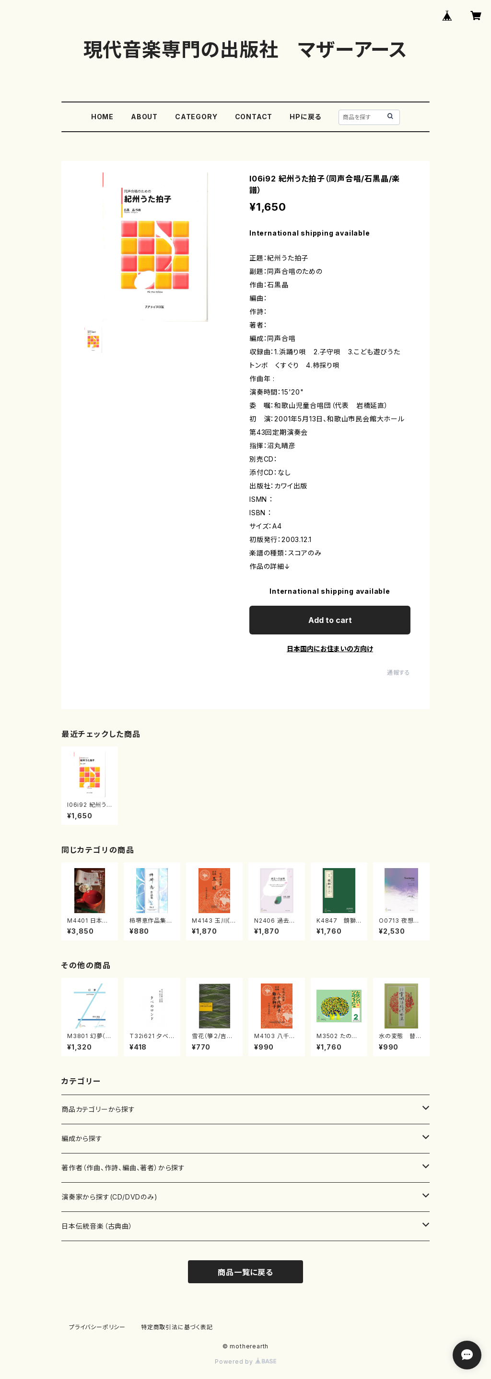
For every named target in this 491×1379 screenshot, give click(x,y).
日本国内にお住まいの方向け (330, 648)
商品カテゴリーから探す (98, 1109)
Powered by (245, 1361)
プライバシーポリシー (97, 1327)
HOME (102, 117)
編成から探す (82, 1138)
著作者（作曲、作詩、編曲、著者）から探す (123, 1168)
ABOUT (144, 117)
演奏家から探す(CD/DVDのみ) (109, 1197)
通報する (398, 672)
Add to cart (330, 620)
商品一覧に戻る (245, 1272)
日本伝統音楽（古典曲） (97, 1226)
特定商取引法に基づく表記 (177, 1327)
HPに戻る (305, 117)
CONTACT (254, 117)
